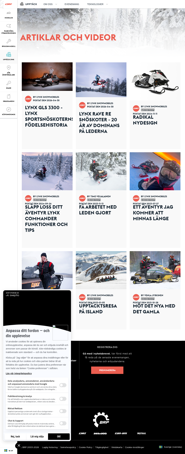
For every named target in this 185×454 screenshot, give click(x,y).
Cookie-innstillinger (134, 447)
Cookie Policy (85, 447)
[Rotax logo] (142, 433)
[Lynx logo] (8, 4)
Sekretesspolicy (68, 447)
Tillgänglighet (102, 447)
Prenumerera (107, 370)
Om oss (48, 4)
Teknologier (95, 4)
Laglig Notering (50, 447)
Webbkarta (116, 447)
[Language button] (8, 451)
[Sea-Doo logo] (100, 433)
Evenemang (72, 4)
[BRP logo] (101, 419)
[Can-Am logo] (121, 433)
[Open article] (47, 105)
